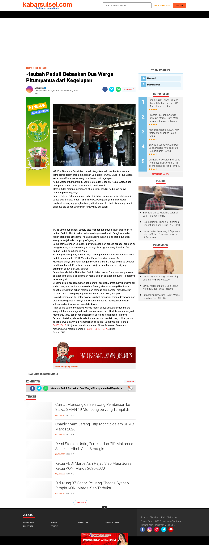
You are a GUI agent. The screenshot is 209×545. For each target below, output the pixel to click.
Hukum (57, 14)
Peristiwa (69, 14)
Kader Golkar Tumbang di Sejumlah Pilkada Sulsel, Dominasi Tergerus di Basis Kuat (161, 234)
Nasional (151, 78)
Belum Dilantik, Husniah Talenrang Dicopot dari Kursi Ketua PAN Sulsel (161, 223)
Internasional (153, 85)
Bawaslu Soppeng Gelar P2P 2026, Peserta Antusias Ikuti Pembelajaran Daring (164, 147)
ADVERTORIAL (120, 14)
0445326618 (59, 325)
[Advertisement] (104, 40)
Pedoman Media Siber (165, 525)
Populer (178, 5)
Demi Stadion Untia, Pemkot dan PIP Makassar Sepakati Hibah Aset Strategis (94, 446)
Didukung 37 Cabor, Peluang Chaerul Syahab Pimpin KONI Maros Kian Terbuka (92, 485)
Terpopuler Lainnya (160, 174)
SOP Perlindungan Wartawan (168, 521)
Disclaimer (154, 517)
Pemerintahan (113, 522)
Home (27, 14)
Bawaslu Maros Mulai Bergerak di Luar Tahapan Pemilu (160, 214)
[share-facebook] (105, 89)
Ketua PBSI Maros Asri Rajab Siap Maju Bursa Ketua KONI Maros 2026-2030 (93, 466)
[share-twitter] (111, 89)
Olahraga (82, 14)
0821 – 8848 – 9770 (97, 329)
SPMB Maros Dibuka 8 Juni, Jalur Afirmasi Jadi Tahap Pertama (160, 287)
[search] (127, 5)
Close (85, 534)
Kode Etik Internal (169, 517)
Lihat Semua (81, 502)
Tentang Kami (147, 525)
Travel (140, 14)
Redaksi (144, 517)
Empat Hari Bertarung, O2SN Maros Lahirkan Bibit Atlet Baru (161, 297)
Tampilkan (129, 381)
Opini (131, 14)
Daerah (47, 14)
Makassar (83, 522)
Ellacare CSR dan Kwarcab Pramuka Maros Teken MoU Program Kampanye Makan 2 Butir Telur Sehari (164, 118)
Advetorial (28, 522)
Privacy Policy (147, 521)
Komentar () (129, 89)
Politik (36, 14)
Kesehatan (95, 14)
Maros (107, 14)
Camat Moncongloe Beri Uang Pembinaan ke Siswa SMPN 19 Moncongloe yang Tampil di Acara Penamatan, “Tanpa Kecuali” (92, 409)
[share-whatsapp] (118, 89)
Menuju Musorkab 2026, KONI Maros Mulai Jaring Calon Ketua (164, 132)
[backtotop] (104, 508)
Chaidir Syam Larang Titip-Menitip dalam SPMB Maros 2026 (94, 426)
